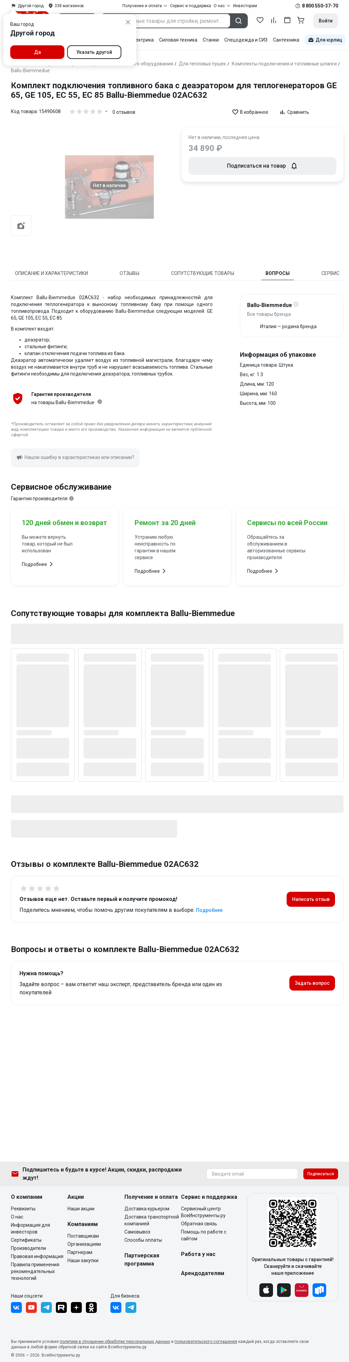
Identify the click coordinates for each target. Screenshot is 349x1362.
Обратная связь (199, 1223)
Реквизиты (23, 1208)
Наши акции (80, 1208)
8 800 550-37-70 (320, 6)
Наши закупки (82, 1260)
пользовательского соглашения (205, 1341)
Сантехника (286, 40)
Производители (28, 1248)
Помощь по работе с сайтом (203, 1235)
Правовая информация (37, 1256)
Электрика (142, 40)
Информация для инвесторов (30, 1228)
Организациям (84, 1244)
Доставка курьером (146, 1208)
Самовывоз (137, 1232)
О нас (17, 1217)
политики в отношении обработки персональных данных (115, 1341)
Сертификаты (26, 1240)
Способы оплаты (143, 1240)
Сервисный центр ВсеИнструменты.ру (203, 1212)
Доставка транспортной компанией (151, 1220)
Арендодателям (202, 1273)
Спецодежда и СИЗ (246, 40)
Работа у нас (198, 1254)
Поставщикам (83, 1236)
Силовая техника (178, 40)
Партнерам (79, 1252)
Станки (211, 40)
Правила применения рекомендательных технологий (35, 1271)
